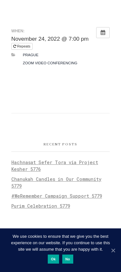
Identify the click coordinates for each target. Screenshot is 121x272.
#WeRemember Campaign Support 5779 (56, 196)
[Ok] (113, 250)
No (68, 259)
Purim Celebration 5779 (40, 206)
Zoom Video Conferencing (50, 63)
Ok (53, 259)
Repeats (22, 46)
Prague (30, 55)
